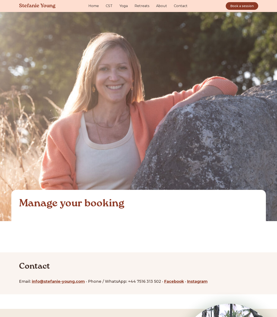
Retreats (142, 6)
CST (109, 6)
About (161, 6)
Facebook (175, 281)
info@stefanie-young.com (58, 281)
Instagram (198, 281)
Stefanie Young (37, 6)
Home (93, 6)
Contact (181, 6)
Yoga (123, 6)
